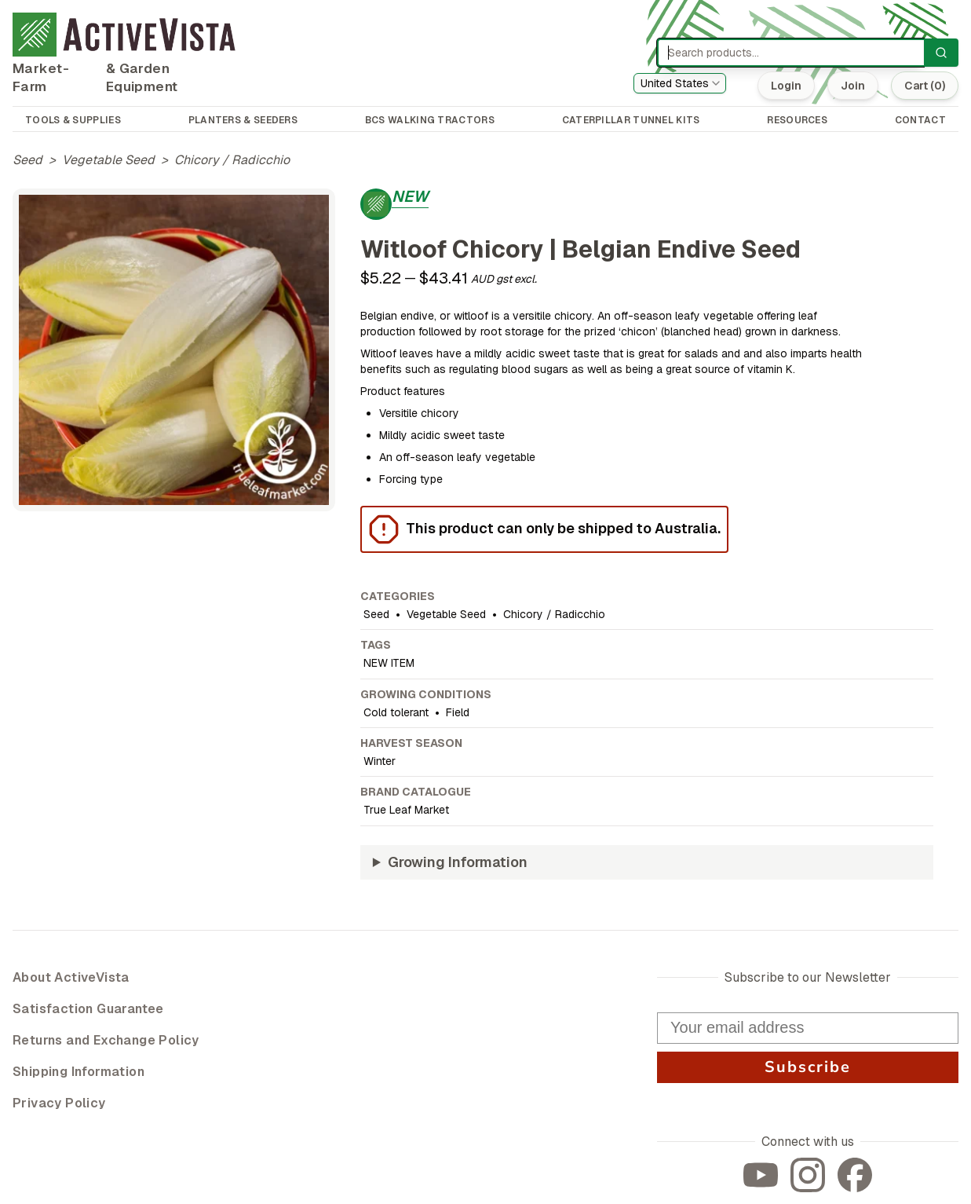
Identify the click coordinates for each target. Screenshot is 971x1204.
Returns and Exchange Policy (106, 1040)
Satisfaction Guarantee (88, 1009)
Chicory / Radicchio (232, 160)
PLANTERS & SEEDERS (243, 120)
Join (853, 86)
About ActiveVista (71, 977)
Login (786, 86)
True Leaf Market (406, 810)
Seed (27, 160)
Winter (379, 761)
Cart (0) (924, 86)
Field (457, 712)
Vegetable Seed (108, 160)
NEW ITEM (388, 663)
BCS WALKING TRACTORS (430, 120)
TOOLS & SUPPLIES (73, 120)
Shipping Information (78, 1071)
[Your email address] (807, 1028)
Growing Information (457, 862)
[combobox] (679, 83)
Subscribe (808, 1067)
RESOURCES (797, 120)
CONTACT (920, 120)
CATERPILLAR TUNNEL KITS (631, 120)
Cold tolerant (396, 712)
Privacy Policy (59, 1103)
